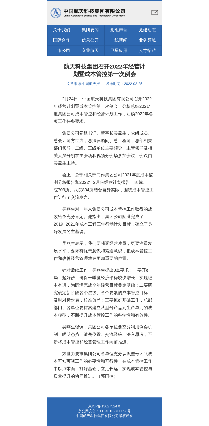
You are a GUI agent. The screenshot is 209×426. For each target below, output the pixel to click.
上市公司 (61, 50)
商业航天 (90, 50)
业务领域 (147, 40)
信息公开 (90, 40)
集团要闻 (90, 29)
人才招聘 (147, 50)
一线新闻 (118, 40)
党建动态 (147, 29)
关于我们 (61, 29)
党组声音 (118, 29)
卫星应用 (118, 50)
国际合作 (61, 40)
